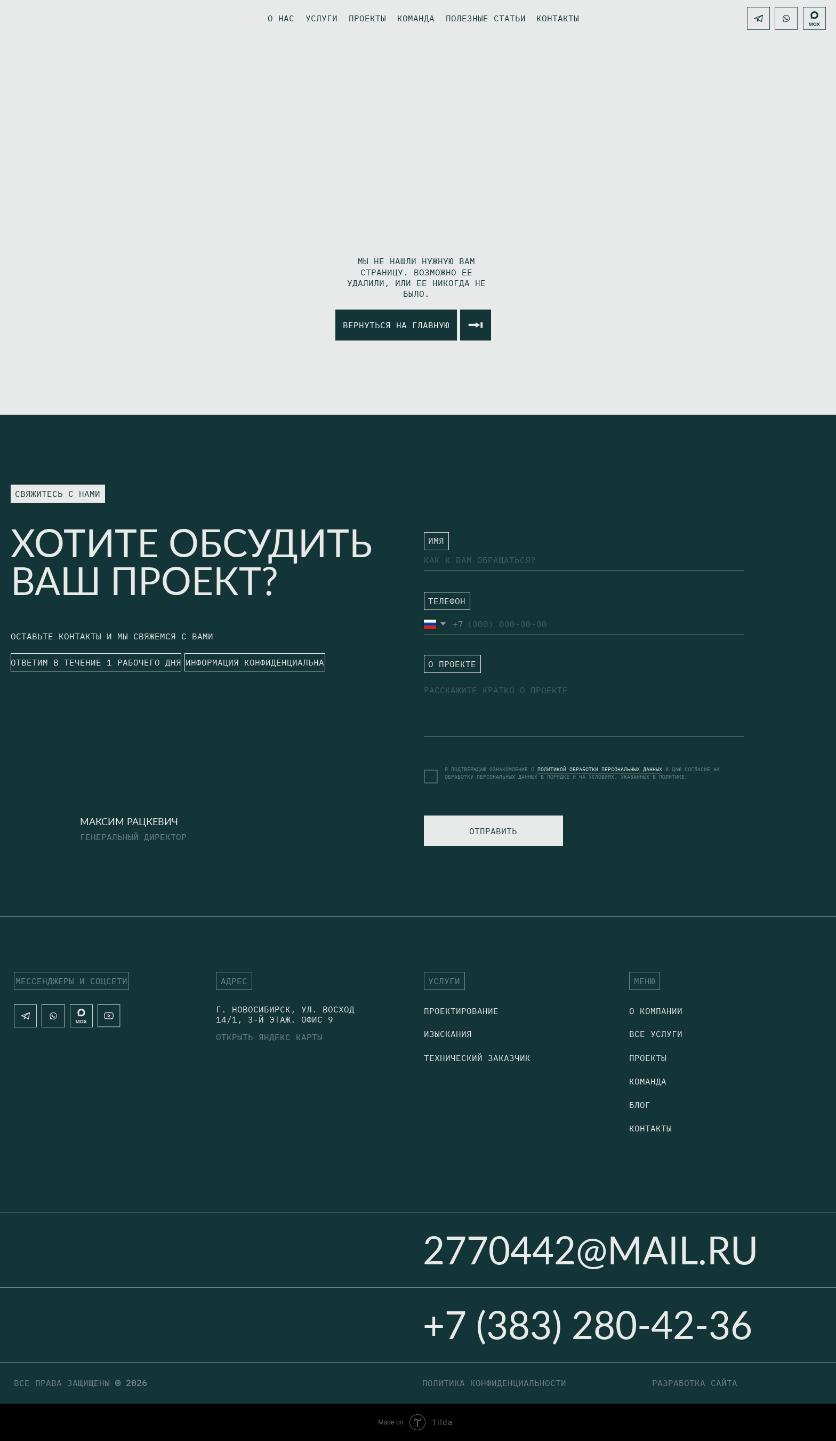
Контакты (650, 1128)
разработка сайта (694, 1382)
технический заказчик (477, 1057)
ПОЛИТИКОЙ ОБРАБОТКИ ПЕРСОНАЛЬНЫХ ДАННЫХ (599, 769)
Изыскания (448, 1033)
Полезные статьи (486, 18)
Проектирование (461, 1010)
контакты (557, 18)
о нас (281, 18)
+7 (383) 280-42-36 (587, 1324)
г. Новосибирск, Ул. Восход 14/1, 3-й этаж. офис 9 (285, 1014)
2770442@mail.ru (590, 1249)
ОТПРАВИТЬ (493, 831)
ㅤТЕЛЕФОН (442, 604)
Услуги (321, 18)
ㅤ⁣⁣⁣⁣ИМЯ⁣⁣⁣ (432, 540)
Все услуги (655, 1033)
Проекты (367, 18)
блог (639, 1104)
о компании (655, 1010)
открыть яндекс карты (269, 1037)
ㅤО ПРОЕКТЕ (448, 668)
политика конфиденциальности (494, 1382)
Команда (416, 18)
